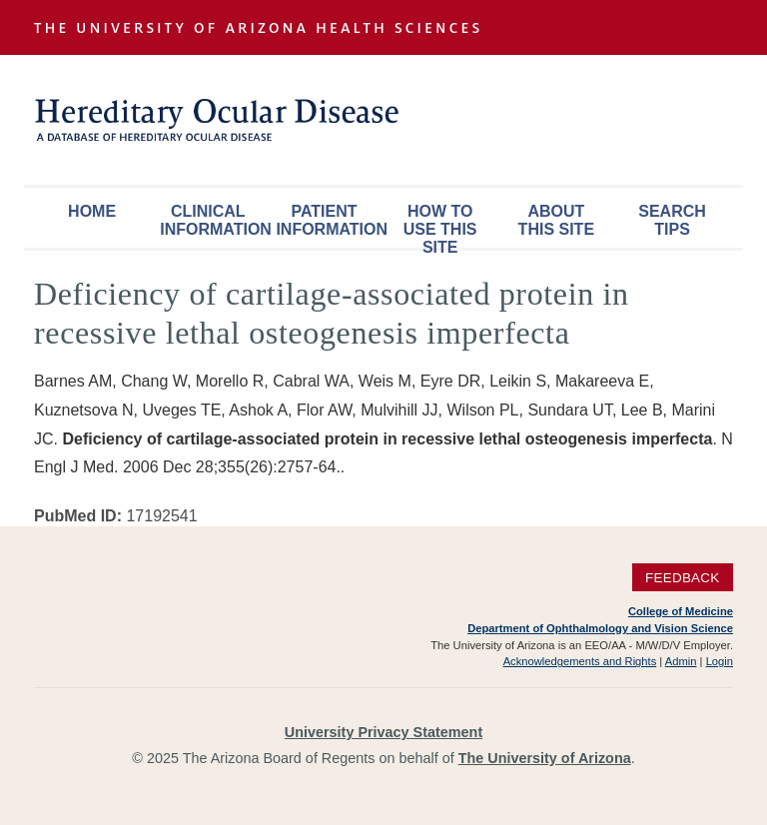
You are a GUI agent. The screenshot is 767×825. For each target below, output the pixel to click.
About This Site (556, 220)
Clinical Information (213, 220)
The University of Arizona (544, 758)
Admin (681, 661)
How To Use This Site (440, 225)
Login (719, 661)
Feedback (682, 577)
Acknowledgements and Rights (580, 661)
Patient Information (329, 220)
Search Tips (672, 220)
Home (92, 211)
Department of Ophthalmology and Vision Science (600, 628)
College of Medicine (680, 611)
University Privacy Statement (383, 732)
